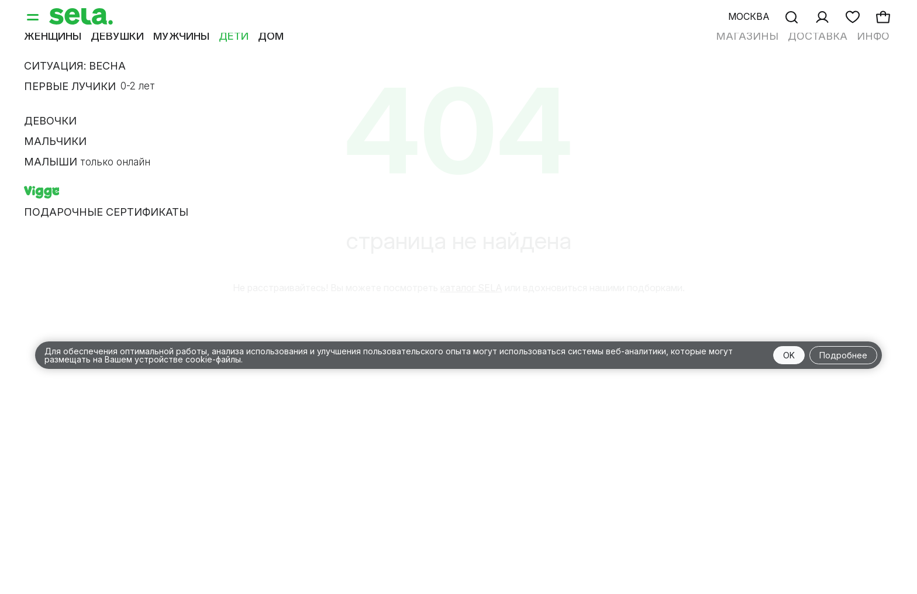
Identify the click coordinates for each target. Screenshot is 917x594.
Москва (749, 16)
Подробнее (843, 355)
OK (789, 355)
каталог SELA (471, 287)
